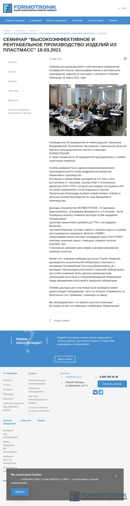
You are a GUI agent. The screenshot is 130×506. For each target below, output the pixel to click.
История (12, 81)
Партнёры (13, 90)
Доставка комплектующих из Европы (38, 399)
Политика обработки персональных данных (19, 111)
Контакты (65, 373)
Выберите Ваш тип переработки (9, 459)
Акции (41, 420)
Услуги (33, 373)
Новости (26, 420)
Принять (20, 491)
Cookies (15, 479)
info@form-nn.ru (74, 377)
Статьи (11, 71)
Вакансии (13, 100)
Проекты (12, 62)
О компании (10, 373)
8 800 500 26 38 (109, 377)
